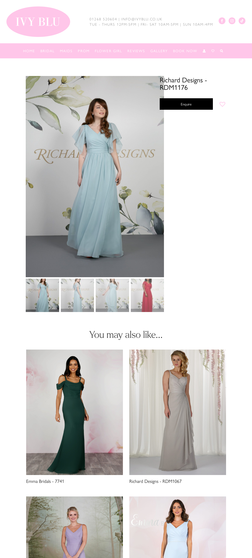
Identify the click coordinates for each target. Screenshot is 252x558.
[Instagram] (232, 20)
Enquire (186, 104)
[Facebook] (222, 20)
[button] (222, 104)
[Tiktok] (242, 20)
